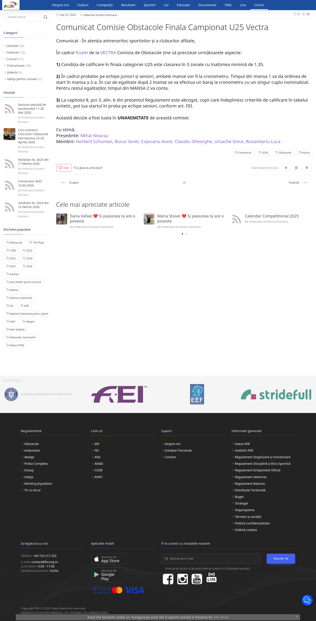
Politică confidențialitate (252, 523)
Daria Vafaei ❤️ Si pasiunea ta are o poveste (102, 218)
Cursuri (12, 59)
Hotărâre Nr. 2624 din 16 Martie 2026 (33, 205)
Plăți (228, 5)
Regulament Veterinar (251, 477)
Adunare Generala (19, 298)
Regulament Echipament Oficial (257, 470)
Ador (64, 168)
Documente (208, 5)
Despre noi (60, 5)
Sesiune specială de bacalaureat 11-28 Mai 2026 (32, 108)
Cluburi (82, 5)
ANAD (99, 463)
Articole (12, 46)
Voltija (28, 477)
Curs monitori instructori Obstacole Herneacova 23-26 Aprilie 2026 (33, 136)
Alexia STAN (15, 345)
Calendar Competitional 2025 (272, 216)
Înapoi (70, 182)
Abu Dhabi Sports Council (23, 282)
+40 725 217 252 (45, 556)
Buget (239, 497)
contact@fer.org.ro (44, 562)
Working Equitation (38, 483)
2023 (11, 258)
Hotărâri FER (244, 450)
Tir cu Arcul (32, 490)
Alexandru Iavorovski (21, 337)
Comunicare (15, 65)
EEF (97, 444)
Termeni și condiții (248, 517)
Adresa (12, 290)
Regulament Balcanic (250, 483)
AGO (10, 321)
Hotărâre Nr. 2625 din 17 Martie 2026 (33, 162)
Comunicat (243, 152)
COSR (98, 470)
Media (259, 5)
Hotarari (13, 52)
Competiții (105, 5)
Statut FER (242, 444)
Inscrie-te (281, 558)
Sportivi (150, 5)
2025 (11, 266)
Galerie (12, 72)
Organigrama (244, 510)
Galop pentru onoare (22, 79)
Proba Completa (36, 463)
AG (9, 306)
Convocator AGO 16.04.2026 (30, 183)
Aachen (12, 274)
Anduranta (32, 450)
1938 (11, 250)
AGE (25, 306)
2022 (27, 250)
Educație (183, 5)
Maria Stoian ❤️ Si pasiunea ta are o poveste (190, 218)
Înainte (298, 182)
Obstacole (283, 152)
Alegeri (29, 321)
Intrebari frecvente (178, 450)
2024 (263, 152)
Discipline (32, 5)
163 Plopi (36, 242)
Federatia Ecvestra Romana (100, 15)
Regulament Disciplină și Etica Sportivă (263, 463)
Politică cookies (246, 530)
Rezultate (128, 5)
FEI (97, 450)
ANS (98, 457)
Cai (166, 5)
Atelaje (29, 457)
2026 (27, 266)
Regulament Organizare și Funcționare (263, 457)
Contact (170, 457)
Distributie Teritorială (250, 490)
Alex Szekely (15, 329)
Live (243, 5)
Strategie (241, 503)
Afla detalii (221, 617)
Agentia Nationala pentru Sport (27, 314)
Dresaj (29, 470)
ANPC (99, 477)
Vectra (304, 152)
